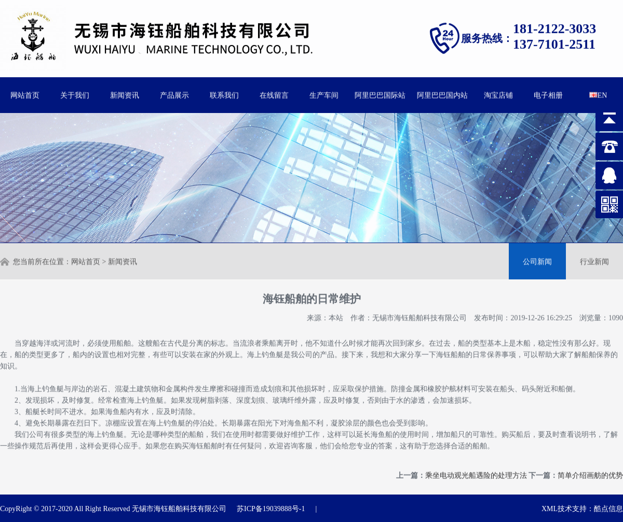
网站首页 (24, 94)
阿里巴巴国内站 (442, 94)
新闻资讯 (124, 94)
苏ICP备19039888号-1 (271, 509)
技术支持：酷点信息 (590, 509)
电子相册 (548, 94)
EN (598, 94)
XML (549, 509)
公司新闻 (537, 261)
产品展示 (174, 94)
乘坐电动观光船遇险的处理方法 (476, 472)
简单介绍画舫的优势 (590, 472)
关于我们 (74, 94)
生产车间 (323, 94)
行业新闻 (594, 261)
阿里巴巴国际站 (380, 94)
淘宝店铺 (498, 94)
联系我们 (224, 94)
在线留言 (274, 94)
